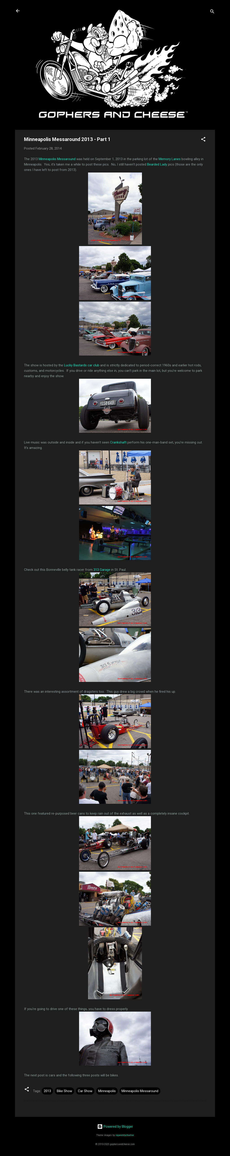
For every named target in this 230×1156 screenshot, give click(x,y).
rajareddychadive (125, 1135)
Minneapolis (107, 1091)
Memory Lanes (170, 159)
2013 (47, 1091)
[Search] (212, 12)
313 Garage (101, 570)
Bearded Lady (157, 164)
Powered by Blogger (115, 1127)
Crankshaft (118, 442)
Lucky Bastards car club (81, 365)
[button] (203, 140)
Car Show (85, 1091)
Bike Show (64, 1091)
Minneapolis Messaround (57, 159)
